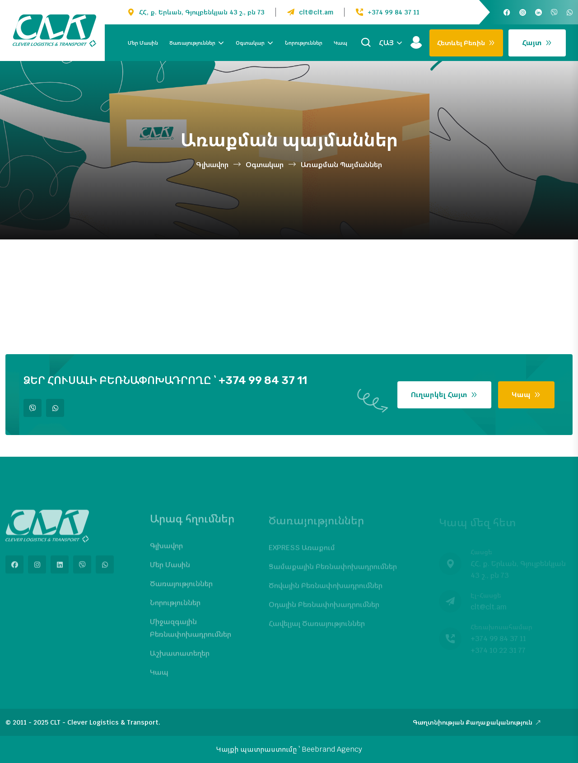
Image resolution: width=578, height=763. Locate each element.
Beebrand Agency (332, 749)
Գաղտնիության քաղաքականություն (477, 722)
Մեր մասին (143, 43)
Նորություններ (303, 43)
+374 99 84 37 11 (394, 12)
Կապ (340, 43)
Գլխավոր (212, 164)
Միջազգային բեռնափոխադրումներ (190, 633)
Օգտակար (250, 43)
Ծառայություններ (192, 43)
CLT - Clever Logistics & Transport (104, 722)
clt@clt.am (316, 12)
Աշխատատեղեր (180, 658)
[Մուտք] (416, 43)
